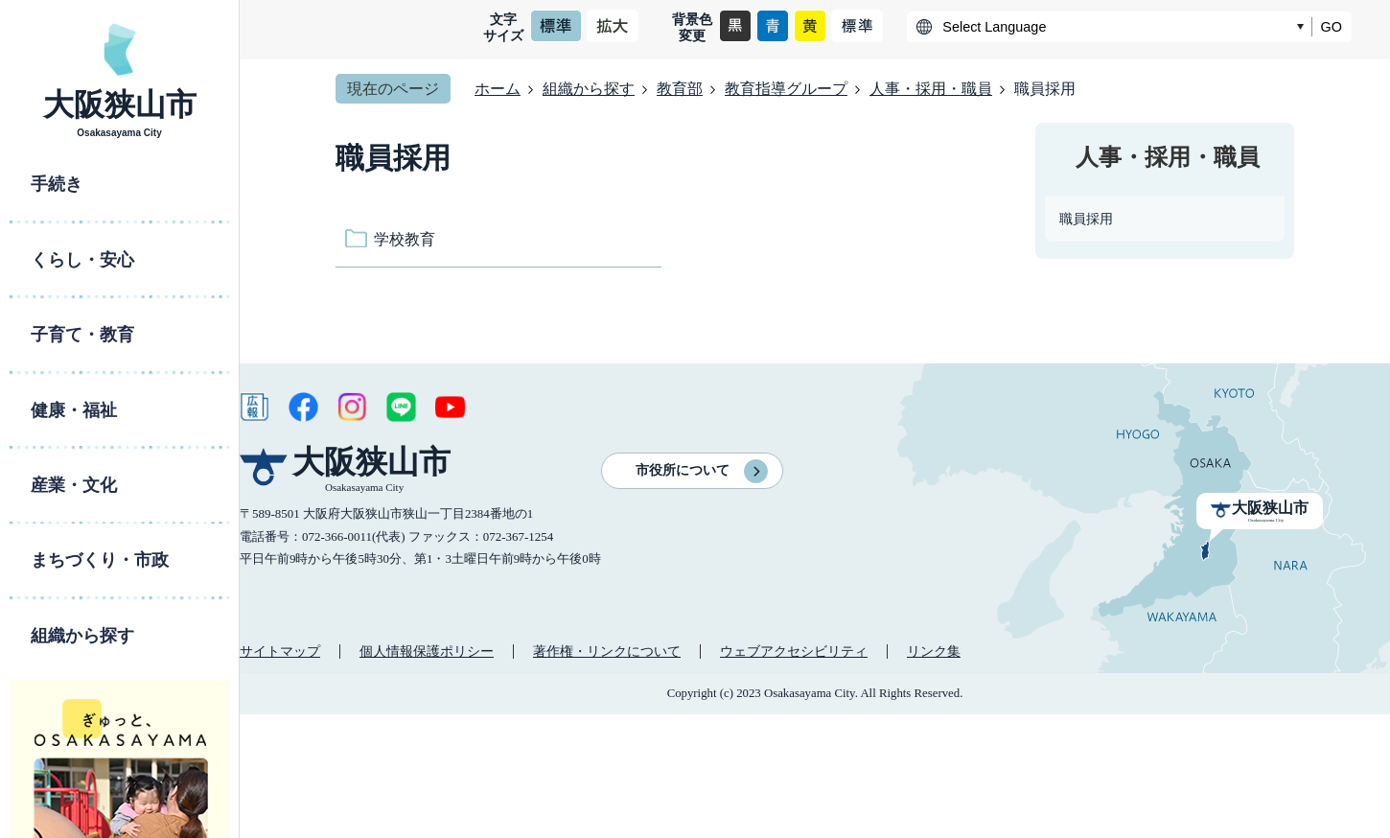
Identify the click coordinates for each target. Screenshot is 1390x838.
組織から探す (589, 89)
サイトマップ (280, 651)
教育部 (680, 89)
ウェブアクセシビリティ (794, 651)
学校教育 (404, 239)
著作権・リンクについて (607, 651)
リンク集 (934, 651)
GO (1331, 27)
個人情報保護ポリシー (426, 651)
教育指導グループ (786, 89)
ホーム (498, 89)
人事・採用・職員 (930, 89)
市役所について (683, 470)
